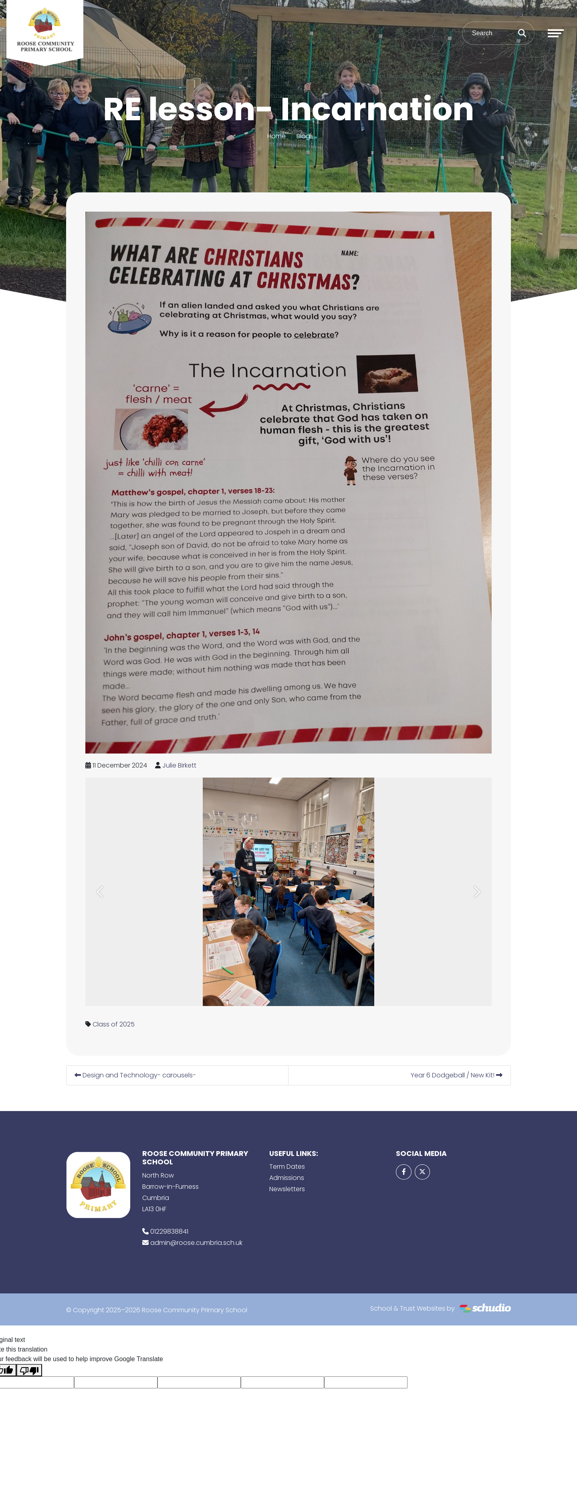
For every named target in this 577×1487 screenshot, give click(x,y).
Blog (303, 136)
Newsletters (287, 1189)
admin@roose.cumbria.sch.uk (196, 1242)
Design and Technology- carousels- (135, 1075)
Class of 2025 (114, 1024)
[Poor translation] (29, 1370)
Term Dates (287, 1166)
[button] (100, 892)
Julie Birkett (179, 765)
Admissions (286, 1177)
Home (276, 136)
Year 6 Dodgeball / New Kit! (456, 1075)
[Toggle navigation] (555, 33)
